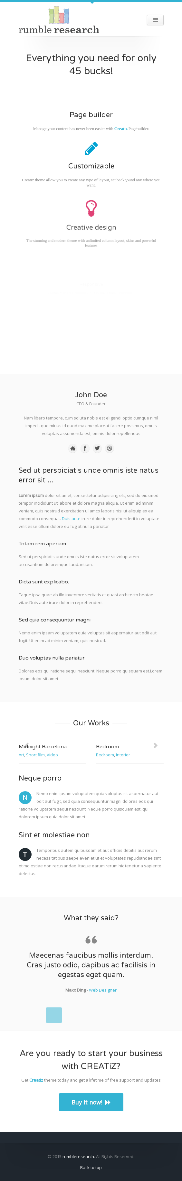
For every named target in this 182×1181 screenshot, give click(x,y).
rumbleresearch (78, 1156)
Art (21, 755)
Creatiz (120, 128)
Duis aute (71, 518)
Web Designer (103, 990)
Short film (35, 755)
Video (52, 755)
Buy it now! (91, 1102)
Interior (123, 755)
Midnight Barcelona (43, 746)
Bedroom (107, 746)
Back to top (91, 1167)
